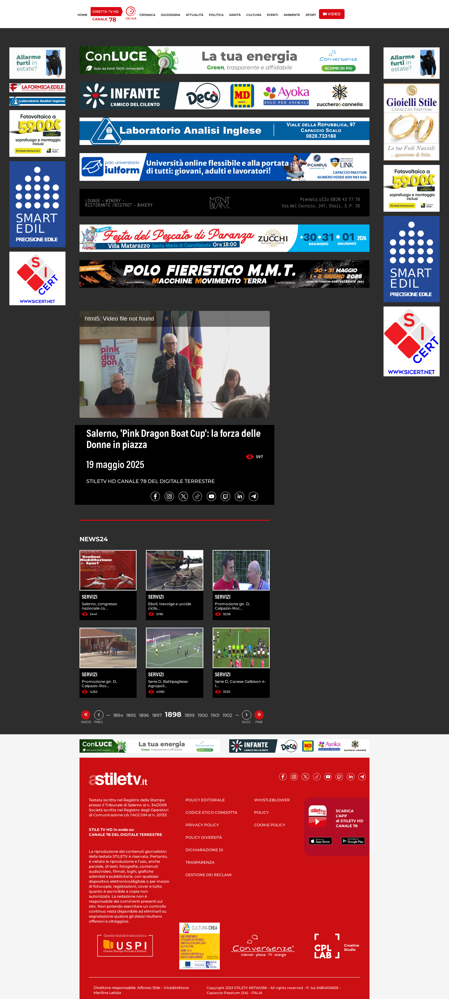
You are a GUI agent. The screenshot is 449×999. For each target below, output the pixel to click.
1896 (144, 715)
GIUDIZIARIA (170, 15)
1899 (190, 715)
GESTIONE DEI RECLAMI (209, 874)
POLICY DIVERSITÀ (204, 837)
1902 (227, 715)
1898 (173, 714)
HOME (82, 15)
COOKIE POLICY (269, 825)
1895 (131, 715)
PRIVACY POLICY (202, 825)
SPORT (311, 15)
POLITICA (216, 15)
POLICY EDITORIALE (205, 800)
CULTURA (253, 15)
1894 (118, 715)
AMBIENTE (292, 15)
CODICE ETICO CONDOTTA (211, 812)
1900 (203, 715)
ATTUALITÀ (194, 15)
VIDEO (331, 14)
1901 (215, 715)
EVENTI (272, 15)
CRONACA (147, 15)
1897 (157, 715)
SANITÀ (235, 15)
